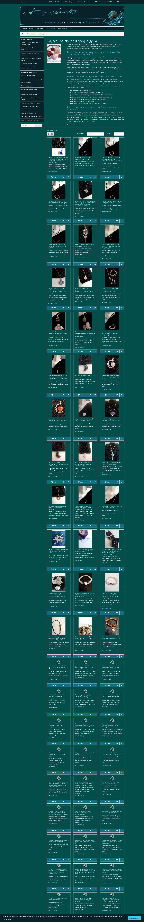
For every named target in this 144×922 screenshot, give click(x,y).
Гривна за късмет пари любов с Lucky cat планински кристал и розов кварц (85, 594)
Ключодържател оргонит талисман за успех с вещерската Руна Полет (83, 696)
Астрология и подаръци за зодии (30, 106)
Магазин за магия (26, 82)
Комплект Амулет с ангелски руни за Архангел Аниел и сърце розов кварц (111, 696)
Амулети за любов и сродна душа (36, 34)
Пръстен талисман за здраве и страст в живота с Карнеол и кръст (112, 870)
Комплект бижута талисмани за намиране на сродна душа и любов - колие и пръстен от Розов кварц (85, 334)
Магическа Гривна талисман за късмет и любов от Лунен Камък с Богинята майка (84, 725)
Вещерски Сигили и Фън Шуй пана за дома (31, 48)
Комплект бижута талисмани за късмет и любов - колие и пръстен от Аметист (57, 333)
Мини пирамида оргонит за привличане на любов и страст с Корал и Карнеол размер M (85, 783)
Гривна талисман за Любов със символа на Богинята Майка (57, 667)
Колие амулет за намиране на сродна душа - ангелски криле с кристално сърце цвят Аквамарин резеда (85, 203)
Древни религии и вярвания (29, 72)
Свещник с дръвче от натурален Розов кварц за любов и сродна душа (111, 899)
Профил (31, 28)
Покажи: (109, 133)
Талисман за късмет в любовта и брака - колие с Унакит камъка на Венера (83, 507)
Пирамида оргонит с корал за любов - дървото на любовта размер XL (112, 841)
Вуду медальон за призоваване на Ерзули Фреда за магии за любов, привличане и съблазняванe (57, 595)
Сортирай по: (80, 133)
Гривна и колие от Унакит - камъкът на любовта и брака (57, 202)
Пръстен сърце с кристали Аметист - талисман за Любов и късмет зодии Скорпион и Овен (85, 871)
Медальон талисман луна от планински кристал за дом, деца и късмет (84, 464)
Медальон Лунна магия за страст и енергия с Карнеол (57, 419)
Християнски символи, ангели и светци (31, 79)
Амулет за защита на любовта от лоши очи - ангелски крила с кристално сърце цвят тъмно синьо (58, 160)
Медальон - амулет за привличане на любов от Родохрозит (110, 725)
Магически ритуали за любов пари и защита (31, 59)
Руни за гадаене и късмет (28, 75)
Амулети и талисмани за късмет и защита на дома (30, 43)
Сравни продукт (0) (52, 130)
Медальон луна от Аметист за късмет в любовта (85, 376)
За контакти (40, 28)
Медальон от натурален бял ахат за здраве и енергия (84, 419)
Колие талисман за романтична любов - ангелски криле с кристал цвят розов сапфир (85, 290)
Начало (24, 28)
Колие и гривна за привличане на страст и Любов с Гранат (112, 202)
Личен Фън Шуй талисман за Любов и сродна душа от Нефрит (58, 725)
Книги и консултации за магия (29, 63)
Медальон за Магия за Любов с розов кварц (85, 753)
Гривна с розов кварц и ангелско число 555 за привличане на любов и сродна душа (110, 595)
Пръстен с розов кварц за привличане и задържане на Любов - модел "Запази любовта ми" (57, 871)
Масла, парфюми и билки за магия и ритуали (31, 98)
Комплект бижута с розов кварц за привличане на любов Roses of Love (110, 289)
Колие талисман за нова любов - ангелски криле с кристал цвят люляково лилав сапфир (58, 290)
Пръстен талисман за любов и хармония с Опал (58, 899)
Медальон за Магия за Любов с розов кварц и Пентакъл (112, 753)
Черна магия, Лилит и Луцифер (29, 120)
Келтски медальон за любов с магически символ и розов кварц (112, 667)
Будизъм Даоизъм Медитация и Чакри (31, 116)
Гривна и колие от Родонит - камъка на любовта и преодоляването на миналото (112, 159)
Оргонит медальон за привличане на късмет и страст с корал (83, 812)
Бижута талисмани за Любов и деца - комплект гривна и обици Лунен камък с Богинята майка (112, 552)
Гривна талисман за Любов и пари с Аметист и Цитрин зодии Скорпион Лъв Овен (84, 638)
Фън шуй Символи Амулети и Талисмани (29, 90)
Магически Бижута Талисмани (29, 94)
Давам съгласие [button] (134, 918)
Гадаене (23, 110)
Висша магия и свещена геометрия (30, 103)
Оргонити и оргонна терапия (29, 86)
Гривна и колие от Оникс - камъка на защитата (84, 158)
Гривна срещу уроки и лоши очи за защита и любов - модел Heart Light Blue (57, 638)
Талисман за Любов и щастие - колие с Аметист (112, 507)
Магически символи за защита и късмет (30, 54)
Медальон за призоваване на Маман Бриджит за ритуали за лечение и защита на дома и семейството (58, 784)
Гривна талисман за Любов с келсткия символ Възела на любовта (111, 638)
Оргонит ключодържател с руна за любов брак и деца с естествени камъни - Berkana (58, 812)
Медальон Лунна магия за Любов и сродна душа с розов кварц (112, 376)
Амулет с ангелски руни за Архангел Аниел (84, 550)
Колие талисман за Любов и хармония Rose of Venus (84, 245)
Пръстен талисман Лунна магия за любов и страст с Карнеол (83, 899)
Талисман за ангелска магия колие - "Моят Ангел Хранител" (57, 507)
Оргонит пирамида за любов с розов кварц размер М (58, 841)
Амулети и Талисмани (27, 39)
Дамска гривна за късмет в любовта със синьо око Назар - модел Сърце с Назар (85, 667)
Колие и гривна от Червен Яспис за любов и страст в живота (57, 246)
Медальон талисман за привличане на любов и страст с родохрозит (58, 464)
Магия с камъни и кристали (28, 113)
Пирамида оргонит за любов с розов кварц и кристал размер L (85, 841)
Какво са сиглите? (50, 28)
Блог (71, 28)
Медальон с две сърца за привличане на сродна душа (111, 419)
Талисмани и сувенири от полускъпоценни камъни (28, 68)
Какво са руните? (62, 28)
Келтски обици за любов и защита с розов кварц (57, 695)
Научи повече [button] (7, 919)
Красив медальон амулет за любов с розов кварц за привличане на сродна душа (57, 376)
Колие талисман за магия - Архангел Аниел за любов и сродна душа (111, 246)
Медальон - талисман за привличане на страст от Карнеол (56, 754)
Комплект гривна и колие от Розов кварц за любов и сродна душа (111, 333)
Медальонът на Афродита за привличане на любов (112, 463)
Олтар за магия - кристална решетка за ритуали (111, 782)
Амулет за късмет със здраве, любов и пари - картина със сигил (58, 551)
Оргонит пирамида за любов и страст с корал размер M (112, 811)
